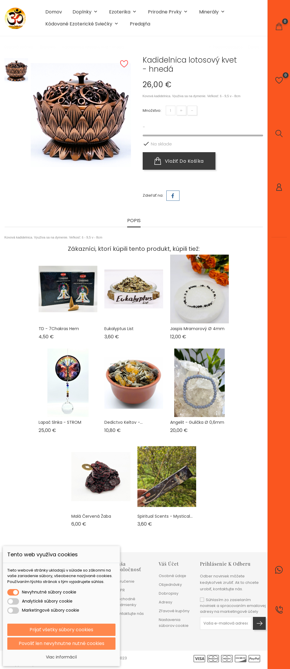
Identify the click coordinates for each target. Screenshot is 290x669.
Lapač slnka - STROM (60, 422)
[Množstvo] (170, 110)
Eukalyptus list (119, 329)
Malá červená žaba (91, 516)
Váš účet (169, 564)
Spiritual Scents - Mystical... (165, 516)
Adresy (165, 602)
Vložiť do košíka (179, 161)
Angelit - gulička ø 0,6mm (197, 422)
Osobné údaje (172, 576)
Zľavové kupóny (174, 611)
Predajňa (140, 24)
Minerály (212, 12)
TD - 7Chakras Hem (59, 329)
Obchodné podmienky (125, 602)
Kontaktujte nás (129, 613)
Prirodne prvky (168, 12)
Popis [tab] (134, 221)
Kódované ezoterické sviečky (82, 24)
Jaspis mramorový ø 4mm (197, 329)
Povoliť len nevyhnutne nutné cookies (61, 643)
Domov (53, 12)
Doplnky (85, 12)
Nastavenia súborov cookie (174, 622)
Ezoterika (123, 12)
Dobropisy (168, 593)
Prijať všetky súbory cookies (61, 629)
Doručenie (124, 581)
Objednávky (170, 584)
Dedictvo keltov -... (123, 422)
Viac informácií (61, 657)
